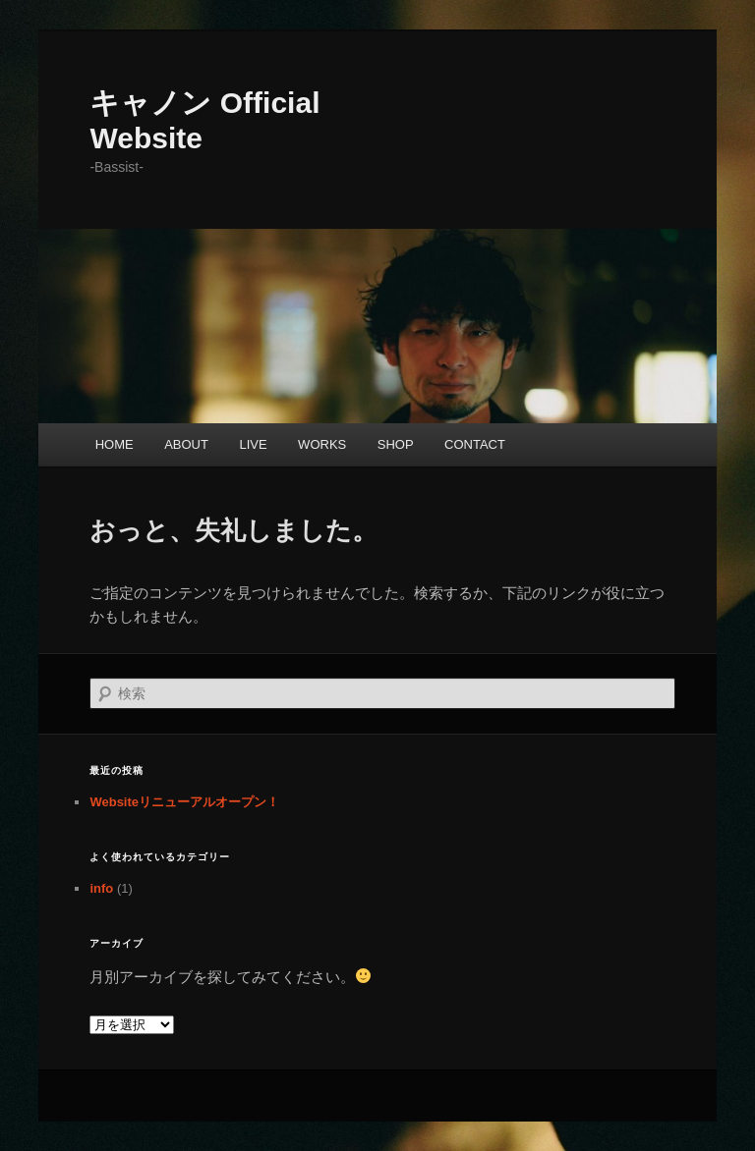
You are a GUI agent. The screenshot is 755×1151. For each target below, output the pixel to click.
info (101, 888)
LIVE (252, 444)
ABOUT (186, 444)
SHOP (396, 444)
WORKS (322, 444)
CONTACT (474, 444)
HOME (114, 444)
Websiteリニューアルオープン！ (184, 802)
